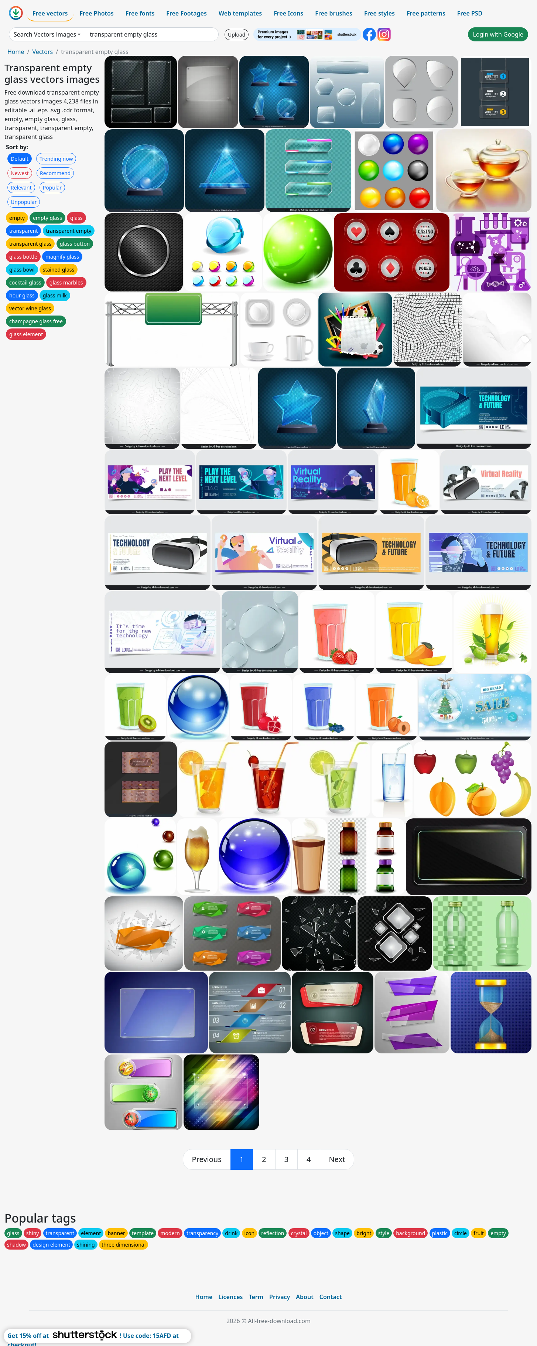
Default (19, 158)
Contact (330, 1297)
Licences (230, 1297)
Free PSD (469, 13)
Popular (52, 187)
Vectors (42, 52)
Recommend (55, 173)
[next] (337, 1159)
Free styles (379, 13)
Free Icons (288, 13)
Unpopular (24, 201)
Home (15, 52)
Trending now (56, 158)
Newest (20, 173)
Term (256, 1297)
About (304, 1297)
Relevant (21, 187)
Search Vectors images (45, 34)
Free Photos (96, 13)
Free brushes (333, 13)
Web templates (240, 13)
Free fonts (140, 13)
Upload (236, 34)
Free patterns (426, 13)
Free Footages (186, 13)
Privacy (279, 1297)
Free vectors (50, 13)
